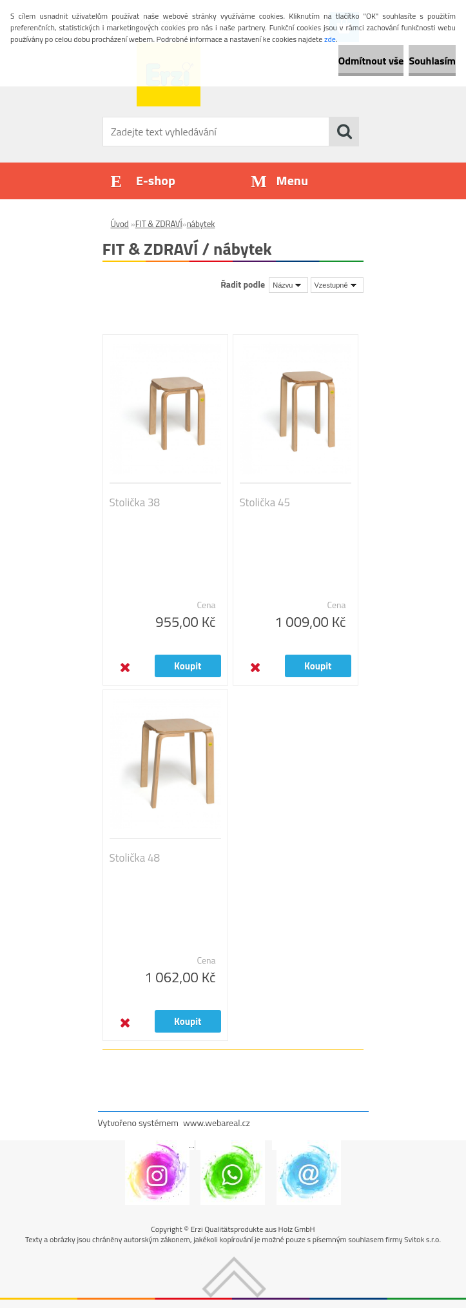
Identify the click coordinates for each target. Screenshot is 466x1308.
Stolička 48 (135, 857)
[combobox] (288, 285)
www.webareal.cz (216, 1122)
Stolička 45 (265, 502)
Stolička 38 (135, 502)
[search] (344, 131)
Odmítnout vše (371, 60)
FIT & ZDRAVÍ (158, 223)
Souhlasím (432, 60)
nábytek (201, 223)
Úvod (120, 223)
